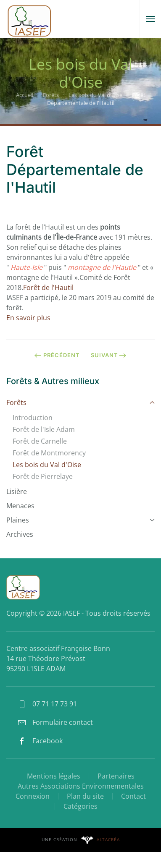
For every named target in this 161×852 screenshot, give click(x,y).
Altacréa (108, 839)
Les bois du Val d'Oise (47, 464)
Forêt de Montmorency (49, 452)
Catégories (80, 806)
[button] (150, 19)
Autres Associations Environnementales (81, 786)
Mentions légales (53, 776)
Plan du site (85, 796)
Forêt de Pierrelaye (43, 476)
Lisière (16, 491)
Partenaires (116, 776)
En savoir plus (28, 317)
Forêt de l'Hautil (48, 287)
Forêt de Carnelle (40, 441)
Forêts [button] (80, 402)
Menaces (20, 505)
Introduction (33, 417)
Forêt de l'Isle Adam (44, 429)
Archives (19, 534)
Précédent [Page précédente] (56, 355)
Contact (133, 796)
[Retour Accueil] (29, 19)
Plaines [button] (80, 520)
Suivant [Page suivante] (109, 355)
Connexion (33, 796)
